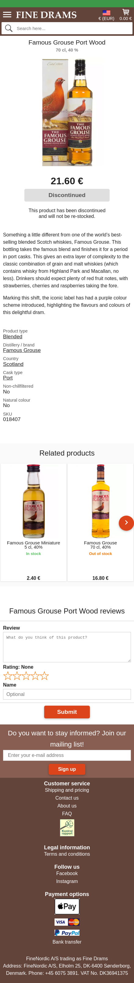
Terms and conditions (67, 854)
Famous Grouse (22, 350)
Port (8, 378)
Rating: (18, 667)
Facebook (67, 873)
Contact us (67, 798)
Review (11, 627)
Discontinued (67, 195)
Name (9, 684)
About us (66, 805)
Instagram (67, 881)
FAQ (67, 813)
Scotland (13, 364)
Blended (12, 336)
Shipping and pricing (67, 790)
